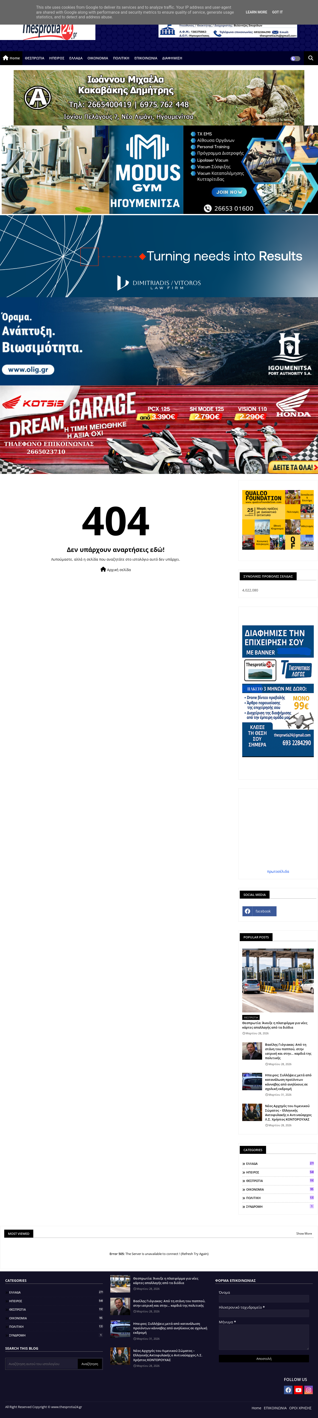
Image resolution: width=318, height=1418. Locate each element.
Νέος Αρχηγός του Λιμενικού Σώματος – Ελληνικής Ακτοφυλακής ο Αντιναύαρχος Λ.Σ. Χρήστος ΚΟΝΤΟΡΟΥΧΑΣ (288, 1113)
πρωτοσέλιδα (278, 871)
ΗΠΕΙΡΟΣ (56, 58)
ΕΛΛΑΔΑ (75, 58)
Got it (277, 12)
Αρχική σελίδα (115, 569)
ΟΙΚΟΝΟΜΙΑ (97, 58)
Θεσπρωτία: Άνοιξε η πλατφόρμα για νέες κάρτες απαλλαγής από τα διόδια (274, 1025)
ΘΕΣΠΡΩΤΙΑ (34, 58)
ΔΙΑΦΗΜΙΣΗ (172, 58)
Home (15, 58)
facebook (263, 911)
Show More (304, 1233)
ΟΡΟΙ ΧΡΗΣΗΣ (300, 1408)
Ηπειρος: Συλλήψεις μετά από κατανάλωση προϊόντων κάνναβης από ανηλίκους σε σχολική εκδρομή (288, 1082)
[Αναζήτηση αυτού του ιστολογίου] (42, 1364)
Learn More (256, 12)
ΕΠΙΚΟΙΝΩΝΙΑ (145, 58)
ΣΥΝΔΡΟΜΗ (280, 1206)
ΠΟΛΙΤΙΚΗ (121, 58)
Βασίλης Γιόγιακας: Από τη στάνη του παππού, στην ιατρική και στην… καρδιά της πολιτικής (288, 1051)
